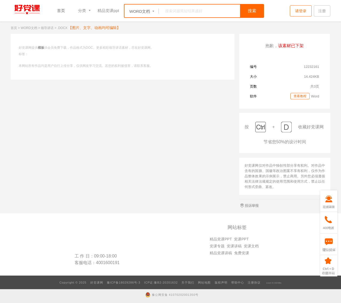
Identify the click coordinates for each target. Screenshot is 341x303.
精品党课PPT (221, 239)
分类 (82, 10)
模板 (41, 48)
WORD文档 (29, 28)
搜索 (252, 11)
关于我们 (187, 282)
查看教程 (300, 96)
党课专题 (217, 246)
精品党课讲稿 (221, 253)
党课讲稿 (234, 246)
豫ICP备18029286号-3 (123, 282)
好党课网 (96, 282)
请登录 (300, 11)
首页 (61, 10)
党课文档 (251, 246)
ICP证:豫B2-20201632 (161, 282)
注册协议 (254, 282)
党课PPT (241, 239)
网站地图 (204, 282)
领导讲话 (47, 28)
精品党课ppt (108, 10)
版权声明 (221, 282)
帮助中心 (237, 282)
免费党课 (241, 253)
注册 (322, 11)
